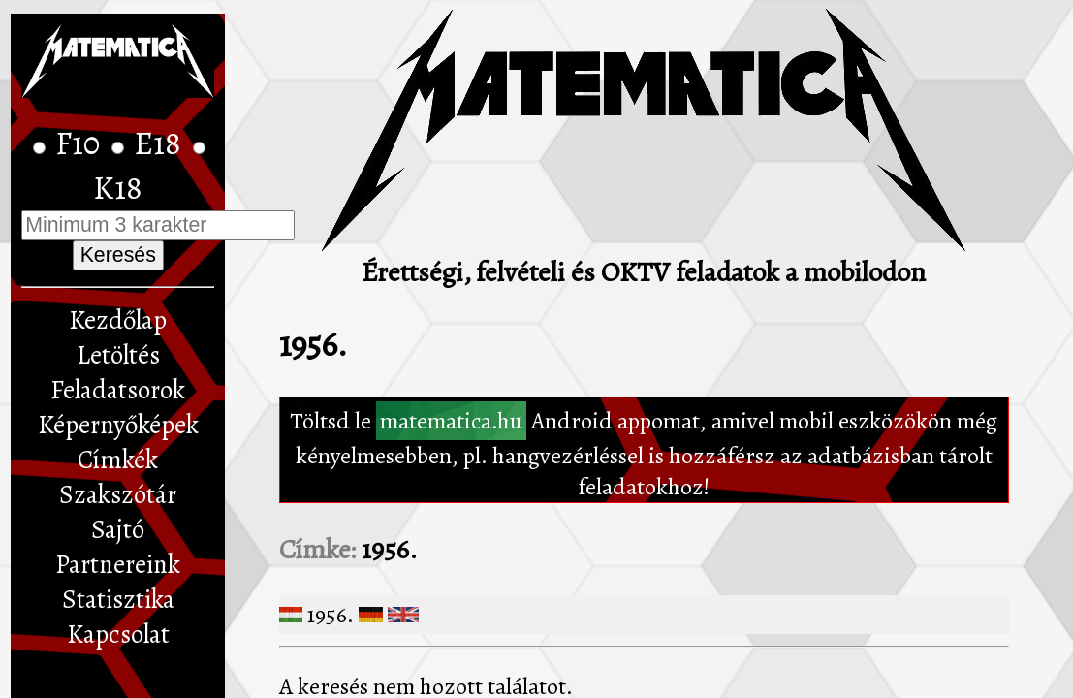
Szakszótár (117, 494)
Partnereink (117, 564)
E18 (161, 143)
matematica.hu (451, 420)
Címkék (118, 459)
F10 (81, 143)
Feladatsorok (117, 389)
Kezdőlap (118, 319)
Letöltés (118, 354)
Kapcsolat (118, 634)
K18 (117, 188)
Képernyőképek (118, 424)
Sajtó (117, 529)
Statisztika (118, 599)
